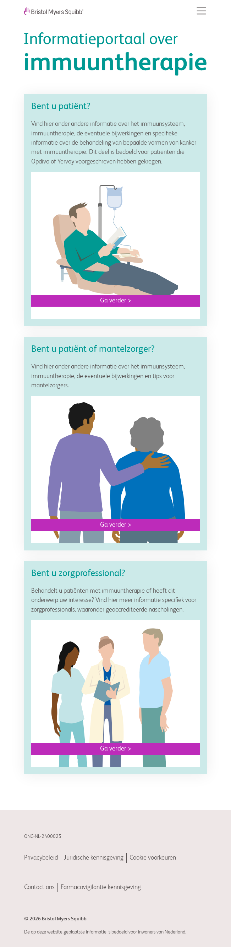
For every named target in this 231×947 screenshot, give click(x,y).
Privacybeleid (41, 858)
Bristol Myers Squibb (64, 918)
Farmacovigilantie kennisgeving (101, 887)
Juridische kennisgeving (93, 858)
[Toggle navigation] (201, 11)
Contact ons (39, 887)
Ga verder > (115, 300)
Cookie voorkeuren (153, 858)
